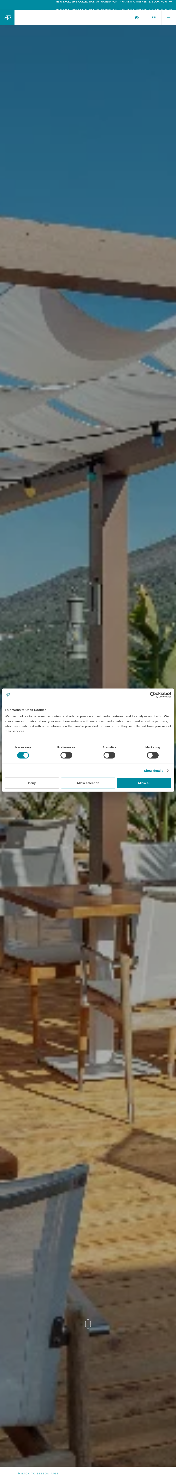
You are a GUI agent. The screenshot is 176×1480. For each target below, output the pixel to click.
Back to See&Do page (38, 1473)
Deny (32, 783)
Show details (153, 770)
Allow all (144, 783)
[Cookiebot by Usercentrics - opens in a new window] (153, 695)
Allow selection (88, 783)
